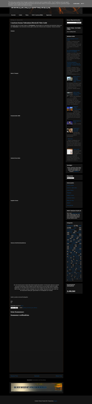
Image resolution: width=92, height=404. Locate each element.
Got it (82, 3)
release (69, 237)
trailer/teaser (74, 254)
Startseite (13, 15)
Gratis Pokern (70, 190)
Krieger (79, 246)
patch (79, 231)
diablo (73, 252)
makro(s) (74, 278)
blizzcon (69, 250)
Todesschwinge (78, 265)
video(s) (35, 307)
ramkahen (79, 269)
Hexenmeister (70, 245)
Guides (20, 15)
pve (32, 307)
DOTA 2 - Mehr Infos (72, 187)
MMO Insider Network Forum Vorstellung (77, 94)
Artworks (69, 264)
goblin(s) (74, 234)
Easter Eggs (73, 273)
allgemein (70, 231)
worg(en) (78, 232)
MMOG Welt (76, 149)
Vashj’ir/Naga (78, 250)
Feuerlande (79, 273)
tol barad (79, 278)
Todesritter (74, 241)
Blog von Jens (70, 200)
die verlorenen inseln (74, 241)
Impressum (48, 15)
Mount (77, 264)
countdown (74, 243)
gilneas (77, 248)
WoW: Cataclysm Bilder (37, 15)
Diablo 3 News (70, 195)
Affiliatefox (76, 171)
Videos (27, 15)
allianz (73, 238)
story (80, 238)
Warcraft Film (70, 277)
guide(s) (24, 307)
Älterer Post (59, 376)
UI (80, 255)
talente (73, 263)
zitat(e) (69, 235)
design (69, 261)
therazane (74, 271)
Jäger (68, 241)
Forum (69, 275)
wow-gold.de (70, 205)
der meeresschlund (71, 268)
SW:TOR (77, 259)
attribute (79, 260)
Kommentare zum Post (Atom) (39, 380)
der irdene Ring (76, 267)
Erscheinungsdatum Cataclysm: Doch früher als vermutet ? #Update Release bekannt (74, 64)
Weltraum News (71, 198)
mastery (74, 260)
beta (75, 228)
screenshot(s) (71, 229)
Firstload (69, 192)
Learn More (76, 3)
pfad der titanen (76, 261)
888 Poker (70, 138)
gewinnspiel (69, 278)
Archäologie (69, 259)
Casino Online (70, 185)
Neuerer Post (14, 376)
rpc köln (68, 263)
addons (77, 277)
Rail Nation (78, 276)
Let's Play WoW (76, 275)
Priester (79, 245)
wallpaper (70, 280)
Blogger (55, 401)
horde (75, 237)
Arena (78, 263)
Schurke (71, 248)
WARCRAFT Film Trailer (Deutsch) (76, 130)
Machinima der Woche (72, 255)
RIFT (73, 276)
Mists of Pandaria (76, 257)
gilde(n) (79, 252)
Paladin (79, 242)
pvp (71, 232)
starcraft (77, 256)
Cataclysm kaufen (76, 213)
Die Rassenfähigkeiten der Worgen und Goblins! (73, 51)
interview (69, 260)
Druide (71, 239)
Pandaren (69, 276)
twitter (68, 257)
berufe (70, 256)
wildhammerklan (70, 272)
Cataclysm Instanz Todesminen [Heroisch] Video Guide (29, 23)
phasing (73, 269)
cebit (70, 267)
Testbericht (69, 265)
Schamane (78, 247)
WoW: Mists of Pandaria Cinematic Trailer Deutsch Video (77, 79)
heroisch (29, 307)
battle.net (71, 251)
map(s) (77, 239)
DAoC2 (68, 202)
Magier (71, 247)
